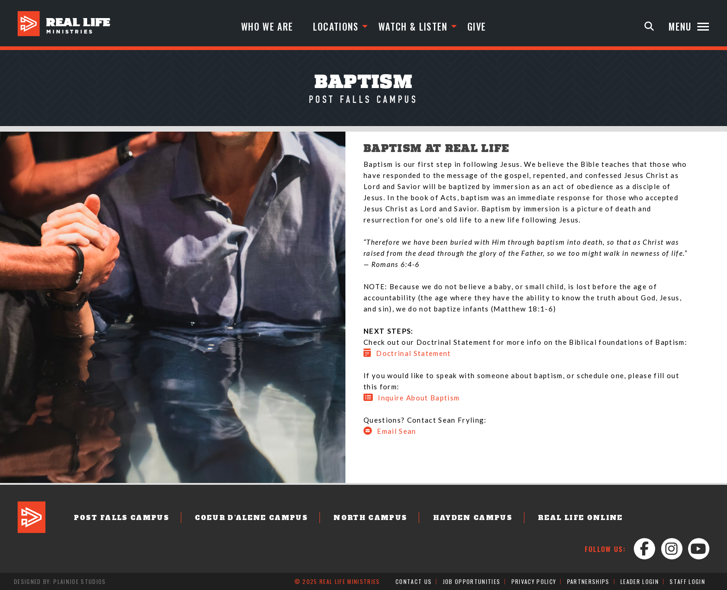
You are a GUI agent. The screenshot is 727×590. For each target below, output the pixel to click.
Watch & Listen (413, 26)
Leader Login (639, 581)
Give (476, 26)
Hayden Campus (472, 517)
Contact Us (413, 581)
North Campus (370, 517)
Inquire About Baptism (411, 397)
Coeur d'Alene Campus (251, 517)
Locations (336, 26)
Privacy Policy (533, 581)
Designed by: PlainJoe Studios (60, 581)
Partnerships (588, 581)
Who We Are (267, 26)
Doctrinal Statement (407, 353)
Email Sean (390, 431)
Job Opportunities (472, 581)
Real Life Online (580, 517)
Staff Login (687, 581)
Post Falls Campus (121, 517)
